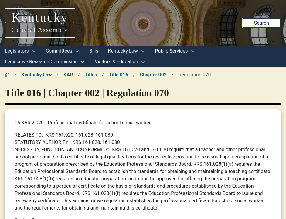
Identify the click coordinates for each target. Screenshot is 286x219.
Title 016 (118, 75)
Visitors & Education (120, 61)
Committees (63, 51)
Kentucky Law (126, 51)
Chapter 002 (153, 75)
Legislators (20, 51)
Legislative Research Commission (45, 61)
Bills (93, 51)
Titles (91, 75)
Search (261, 23)
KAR (68, 75)
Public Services (175, 51)
